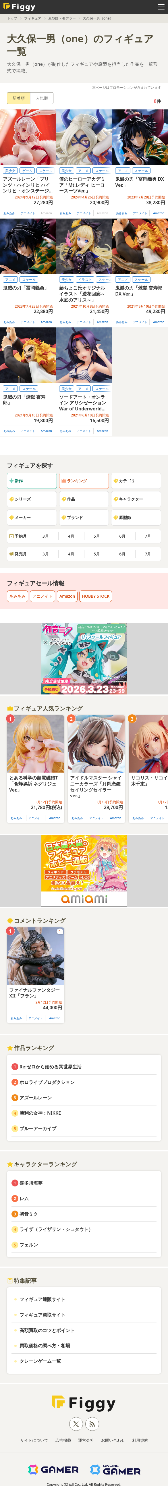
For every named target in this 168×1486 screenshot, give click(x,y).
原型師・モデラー (62, 18)
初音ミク (29, 1214)
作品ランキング (30, 1048)
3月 (46, 536)
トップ (12, 18)
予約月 (18, 536)
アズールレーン (36, 1098)
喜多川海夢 (31, 1183)
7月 (148, 536)
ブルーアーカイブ (38, 1128)
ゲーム (27, 170)
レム (24, 1198)
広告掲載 (63, 1440)
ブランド (72, 517)
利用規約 (140, 1440)
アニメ (83, 170)
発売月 (18, 554)
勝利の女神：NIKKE (40, 1113)
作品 (68, 499)
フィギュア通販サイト (42, 1299)
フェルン (29, 1245)
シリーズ (20, 499)
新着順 (19, 98)
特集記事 (22, 1280)
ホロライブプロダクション (47, 1082)
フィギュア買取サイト (42, 1315)
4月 (71, 536)
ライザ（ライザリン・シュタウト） (56, 1229)
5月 (97, 536)
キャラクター (128, 499)
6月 (122, 536)
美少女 (10, 170)
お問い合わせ (113, 1440)
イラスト (85, 279)
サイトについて (34, 1440)
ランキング (74, 480)
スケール (46, 170)
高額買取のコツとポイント (47, 1330)
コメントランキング (36, 921)
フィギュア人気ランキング (45, 708)
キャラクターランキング (42, 1164)
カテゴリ (124, 480)
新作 (16, 480)
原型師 (122, 517)
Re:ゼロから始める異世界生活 (51, 1067)
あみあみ (9, 213)
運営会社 (86, 1440)
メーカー (20, 517)
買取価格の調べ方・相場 (45, 1345)
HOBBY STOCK (95, 596)
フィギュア (32, 18)
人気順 (42, 98)
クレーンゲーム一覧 (40, 1361)
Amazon (158, 213)
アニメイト (28, 213)
